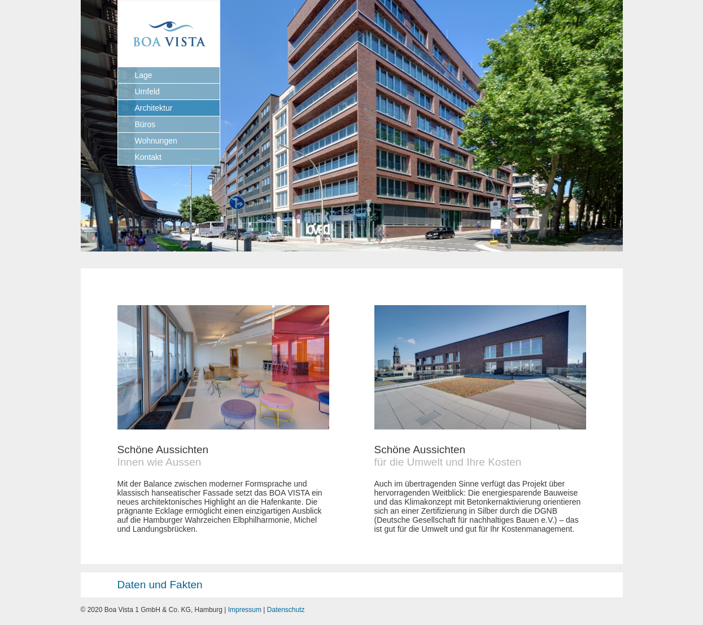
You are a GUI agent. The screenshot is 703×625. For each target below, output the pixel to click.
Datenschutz (286, 610)
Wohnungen (156, 140)
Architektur (154, 107)
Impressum (244, 610)
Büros (145, 124)
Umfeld (147, 91)
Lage (143, 75)
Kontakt (148, 157)
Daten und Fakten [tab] (144, 585)
